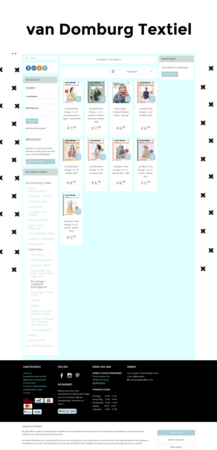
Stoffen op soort (38, 201)
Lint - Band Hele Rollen (41, 233)
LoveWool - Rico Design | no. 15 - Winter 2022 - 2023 (120, 170)
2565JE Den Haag (100, 379)
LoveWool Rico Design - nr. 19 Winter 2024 (71, 170)
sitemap (122, 444)
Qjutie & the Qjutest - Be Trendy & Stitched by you (42, 321)
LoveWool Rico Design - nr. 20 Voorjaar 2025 (146, 112)
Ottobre (35, 300)
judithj (133, 379)
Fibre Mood (37, 255)
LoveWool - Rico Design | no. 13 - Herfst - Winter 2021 (145, 171)
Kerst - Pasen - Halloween (37, 227)
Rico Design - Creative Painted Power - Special (121, 112)
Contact (26, 392)
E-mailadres (32, 96)
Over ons (27, 373)
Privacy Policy (29, 382)
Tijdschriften (35, 249)
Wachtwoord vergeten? (36, 128)
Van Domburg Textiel (38, 183)
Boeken (32, 335)
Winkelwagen (170, 74)
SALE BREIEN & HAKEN (39, 346)
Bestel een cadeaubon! (41, 239)
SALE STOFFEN (37, 340)
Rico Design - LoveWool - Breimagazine (39, 284)
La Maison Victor (41, 265)
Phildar (35, 305)
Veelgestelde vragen (33, 389)
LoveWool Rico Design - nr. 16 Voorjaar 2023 (96, 170)
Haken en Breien (38, 220)
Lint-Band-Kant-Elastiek (37, 213)
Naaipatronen (36, 244)
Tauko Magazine (41, 330)
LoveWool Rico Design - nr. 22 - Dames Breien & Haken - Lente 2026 (71, 113)
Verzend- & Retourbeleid (35, 386)
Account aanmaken (36, 161)
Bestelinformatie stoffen (34, 376)
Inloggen (32, 121)
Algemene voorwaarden (34, 379)
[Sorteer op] (131, 71)
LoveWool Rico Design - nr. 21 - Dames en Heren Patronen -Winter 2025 (96, 115)
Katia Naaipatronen (42, 260)
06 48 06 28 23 (98, 382)
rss (128, 444)
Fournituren (35, 207)
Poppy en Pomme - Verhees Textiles (42, 312)
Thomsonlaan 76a (101, 376)
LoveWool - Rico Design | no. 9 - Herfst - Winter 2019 (71, 226)
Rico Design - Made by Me (42, 294)
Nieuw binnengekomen (38, 189)
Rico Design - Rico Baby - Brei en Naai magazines (42, 273)
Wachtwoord (32, 108)
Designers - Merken (40, 196)
